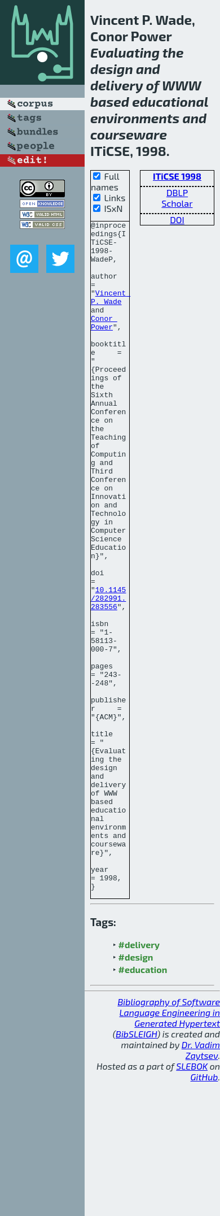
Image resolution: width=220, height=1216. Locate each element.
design (111, 68)
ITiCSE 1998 (177, 176)
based (109, 101)
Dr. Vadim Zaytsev (201, 1184)
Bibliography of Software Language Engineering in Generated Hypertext (168, 1146)
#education (143, 1103)
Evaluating (125, 52)
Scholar (176, 203)
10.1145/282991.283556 (108, 674)
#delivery (139, 1078)
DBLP (177, 192)
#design (135, 1090)
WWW (181, 85)
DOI (177, 219)
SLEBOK (192, 1200)
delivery (116, 85)
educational (170, 101)
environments (134, 118)
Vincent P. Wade (110, 313)
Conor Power (104, 343)
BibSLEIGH (136, 1167)
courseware (128, 134)
